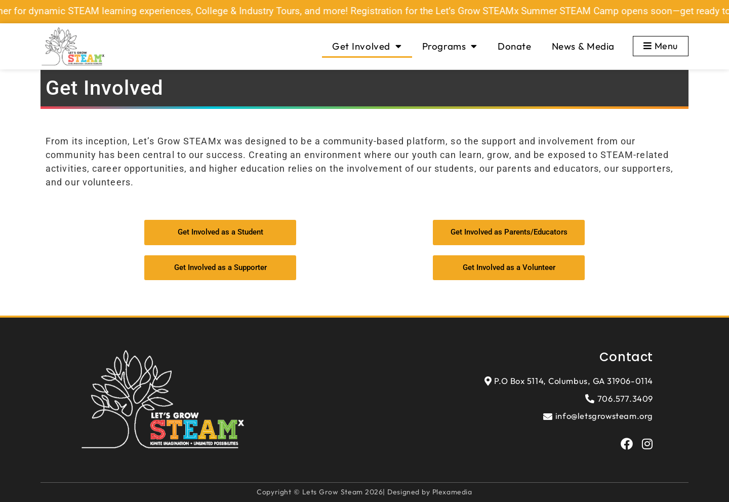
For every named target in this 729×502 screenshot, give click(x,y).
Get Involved (366, 46)
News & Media (583, 46)
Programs (449, 46)
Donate (515, 46)
